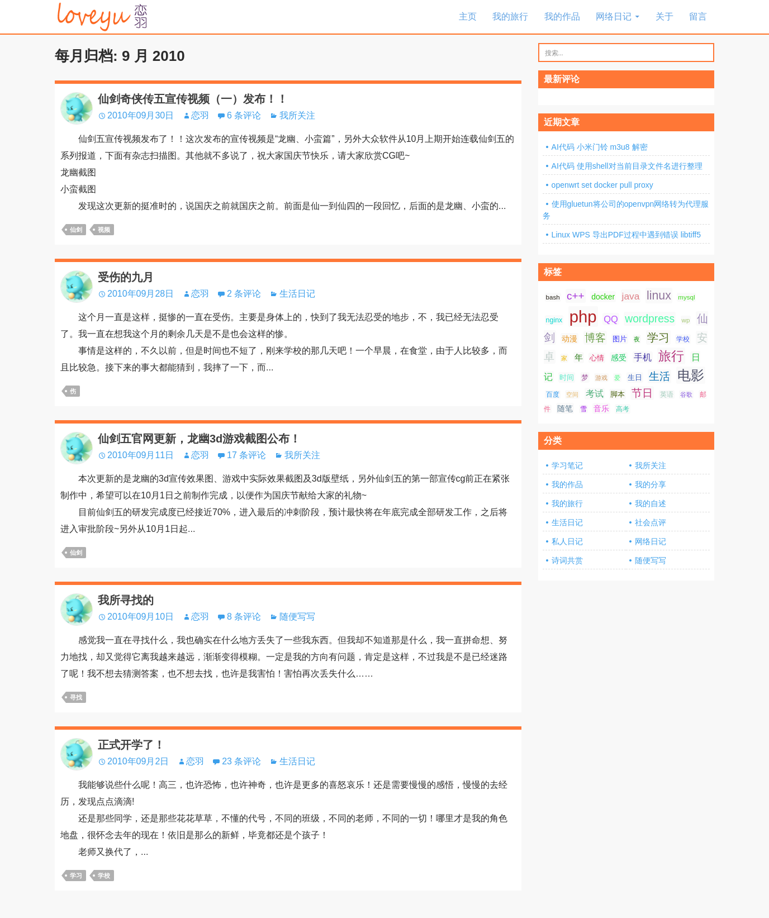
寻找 (76, 697)
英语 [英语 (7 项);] (666, 394)
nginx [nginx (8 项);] (554, 320)
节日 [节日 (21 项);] (642, 393)
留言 (698, 16)
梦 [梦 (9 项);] (584, 377)
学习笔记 (567, 465)
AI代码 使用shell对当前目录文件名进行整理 (627, 165)
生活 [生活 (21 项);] (659, 376)
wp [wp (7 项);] (686, 320)
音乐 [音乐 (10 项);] (601, 408)
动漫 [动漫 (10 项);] (569, 338)
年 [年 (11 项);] (579, 357)
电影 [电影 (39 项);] (690, 375)
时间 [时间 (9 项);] (566, 377)
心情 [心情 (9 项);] (597, 358)
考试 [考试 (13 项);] (595, 393)
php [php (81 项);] (583, 316)
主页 (468, 16)
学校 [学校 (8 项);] (683, 339)
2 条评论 (244, 293)
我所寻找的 (126, 600)
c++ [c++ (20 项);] (576, 296)
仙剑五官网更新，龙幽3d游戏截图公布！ (199, 438)
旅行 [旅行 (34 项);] (671, 356)
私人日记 (567, 541)
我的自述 (650, 503)
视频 (104, 229)
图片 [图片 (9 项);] (620, 339)
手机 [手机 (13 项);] (643, 357)
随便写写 (297, 616)
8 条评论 (244, 616)
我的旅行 (510, 16)
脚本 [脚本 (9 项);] (617, 394)
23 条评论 (241, 761)
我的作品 (562, 16)
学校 (104, 875)
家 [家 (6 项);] (564, 358)
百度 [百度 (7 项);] (552, 394)
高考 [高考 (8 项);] (622, 409)
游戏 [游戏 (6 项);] (601, 377)
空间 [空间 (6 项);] (572, 394)
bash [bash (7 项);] (553, 297)
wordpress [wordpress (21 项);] (650, 319)
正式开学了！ (131, 745)
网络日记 (614, 16)
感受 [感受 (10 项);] (618, 357)
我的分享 (650, 484)
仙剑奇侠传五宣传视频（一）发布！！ (193, 99)
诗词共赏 (567, 560)
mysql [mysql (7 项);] (686, 297)
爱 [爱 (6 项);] (617, 377)
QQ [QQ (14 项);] (611, 319)
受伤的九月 (126, 277)
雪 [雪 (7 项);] (583, 409)
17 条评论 (246, 455)
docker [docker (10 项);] (603, 296)
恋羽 (200, 115)
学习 (76, 875)
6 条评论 (244, 115)
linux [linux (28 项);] (659, 295)
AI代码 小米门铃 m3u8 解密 (600, 146)
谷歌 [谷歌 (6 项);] (686, 394)
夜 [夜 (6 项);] (637, 339)
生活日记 (297, 293)
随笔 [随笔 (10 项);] (565, 408)
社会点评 (650, 522)
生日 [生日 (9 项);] (635, 377)
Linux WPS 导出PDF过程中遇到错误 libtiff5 (626, 234)
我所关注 (297, 115)
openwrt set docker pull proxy (602, 184)
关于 (664, 16)
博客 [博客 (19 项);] (595, 338)
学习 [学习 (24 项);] (658, 337)
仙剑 (76, 229)
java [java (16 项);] (631, 296)
